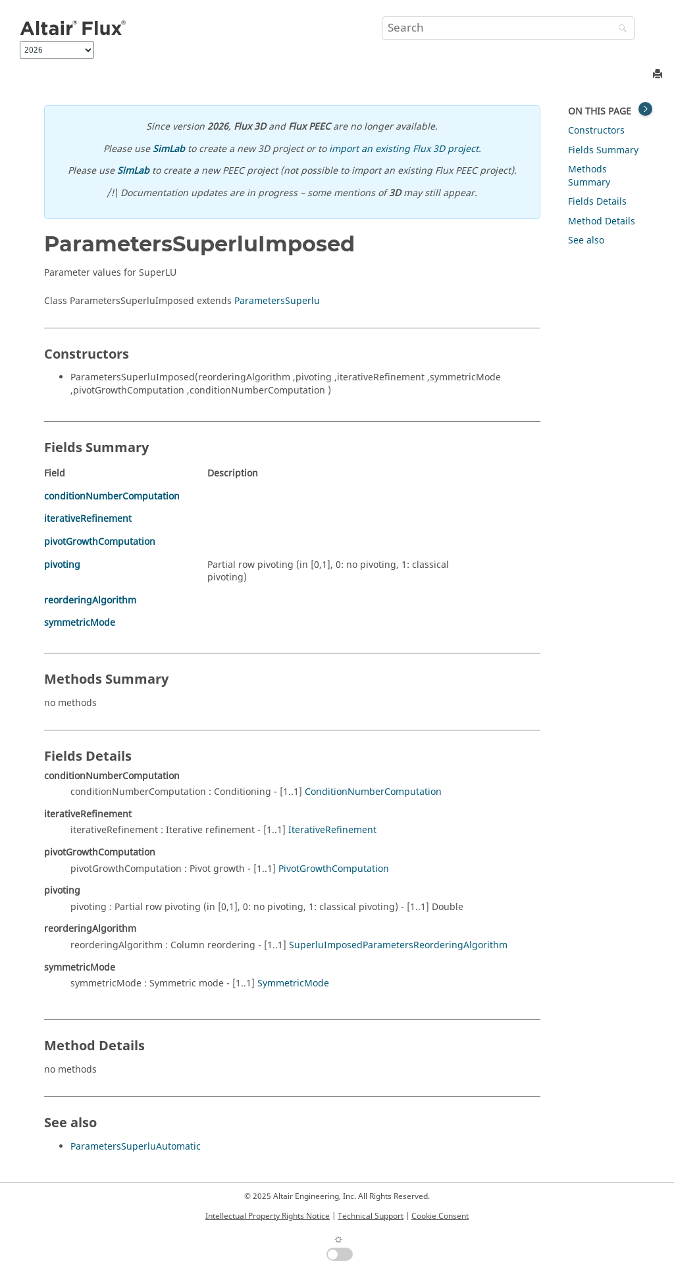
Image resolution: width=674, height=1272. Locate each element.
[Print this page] (659, 75)
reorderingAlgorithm (90, 600)
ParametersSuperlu (277, 301)
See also (586, 240)
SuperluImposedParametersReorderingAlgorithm (398, 945)
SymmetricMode (293, 983)
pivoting (62, 565)
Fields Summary (603, 150)
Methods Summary (589, 176)
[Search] (619, 29)
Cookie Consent (440, 1216)
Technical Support (370, 1216)
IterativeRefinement (332, 830)
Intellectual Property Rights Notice (267, 1216)
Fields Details (597, 202)
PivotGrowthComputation (333, 869)
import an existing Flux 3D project (404, 149)
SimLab (169, 149)
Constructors (596, 131)
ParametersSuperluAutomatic (135, 1147)
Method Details (601, 221)
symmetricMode (79, 623)
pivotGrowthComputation (99, 542)
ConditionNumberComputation (373, 792)
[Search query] (508, 28)
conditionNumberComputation (112, 496)
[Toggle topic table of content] (645, 109)
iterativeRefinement (88, 519)
